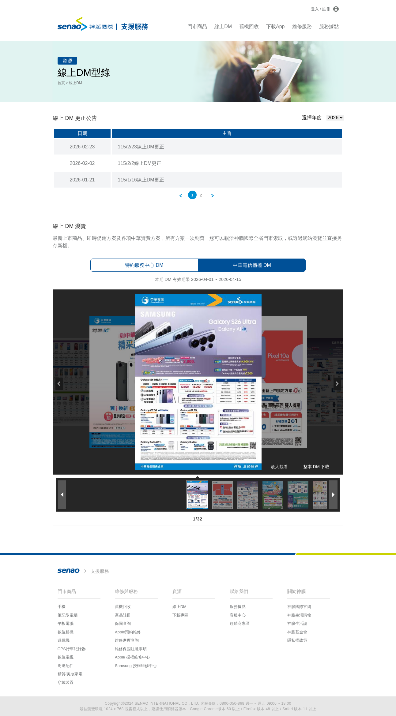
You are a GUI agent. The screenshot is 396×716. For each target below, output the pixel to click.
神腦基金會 (297, 632)
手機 (62, 606)
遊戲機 (64, 640)
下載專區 (180, 615)
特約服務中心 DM (144, 265)
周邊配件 (66, 665)
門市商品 (197, 26)
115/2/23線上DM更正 (141, 146)
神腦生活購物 (299, 615)
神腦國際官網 (299, 606)
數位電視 (66, 657)
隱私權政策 (297, 640)
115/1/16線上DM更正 (141, 179)
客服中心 (238, 615)
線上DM (223, 26)
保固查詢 (123, 623)
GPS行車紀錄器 (72, 649)
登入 (315, 9)
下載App (275, 26)
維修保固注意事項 (131, 649)
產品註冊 (123, 615)
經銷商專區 (240, 623)
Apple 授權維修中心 (132, 657)
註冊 (326, 9)
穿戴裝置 (66, 682)
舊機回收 (249, 26)
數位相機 (66, 632)
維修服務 (302, 26)
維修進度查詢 (127, 640)
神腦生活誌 (297, 623)
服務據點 (329, 26)
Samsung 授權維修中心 (136, 665)
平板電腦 (66, 623)
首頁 (61, 83)
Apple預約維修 (128, 632)
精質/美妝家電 (70, 674)
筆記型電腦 (67, 615)
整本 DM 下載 (316, 466)
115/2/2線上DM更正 (139, 163)
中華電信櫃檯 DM (252, 265)
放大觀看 (279, 466)
